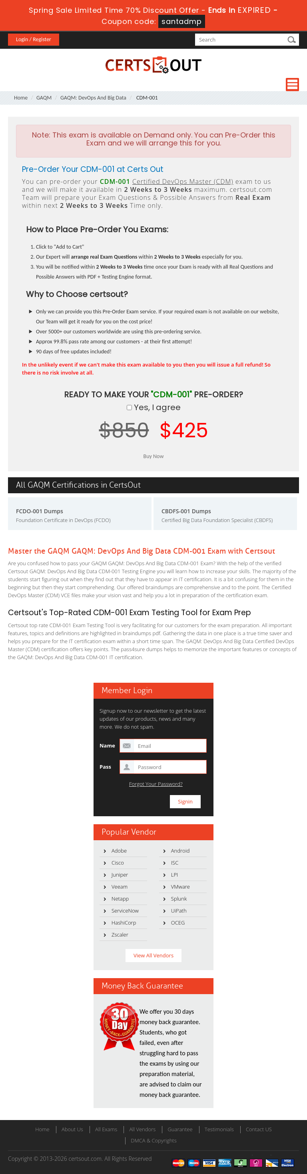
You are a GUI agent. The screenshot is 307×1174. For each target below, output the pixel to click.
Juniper (120, 874)
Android (180, 850)
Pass (105, 766)
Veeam (120, 886)
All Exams (106, 1129)
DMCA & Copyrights (154, 1140)
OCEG (178, 922)
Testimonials (219, 1129)
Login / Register (33, 39)
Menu (292, 84)
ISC (174, 862)
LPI (174, 874)
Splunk (179, 898)
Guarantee (179, 1129)
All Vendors (142, 1129)
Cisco (118, 862)
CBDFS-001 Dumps (186, 511)
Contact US (259, 1129)
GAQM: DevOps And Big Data (93, 97)
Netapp (120, 898)
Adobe (119, 850)
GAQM (44, 97)
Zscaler (120, 934)
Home (21, 97)
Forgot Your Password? (156, 784)
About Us (72, 1129)
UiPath (179, 910)
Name (107, 745)
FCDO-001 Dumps (39, 511)
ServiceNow (125, 910)
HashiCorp (124, 922)
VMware (180, 886)
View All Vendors (153, 955)
